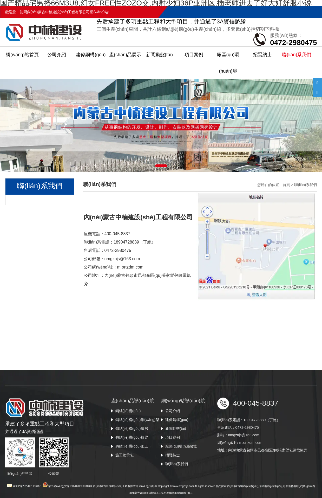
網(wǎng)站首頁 (22, 54)
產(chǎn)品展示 (125, 54)
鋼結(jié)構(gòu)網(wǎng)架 (137, 446)
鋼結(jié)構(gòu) (128, 437)
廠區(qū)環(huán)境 (228, 63)
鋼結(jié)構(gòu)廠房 (131, 455)
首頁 (286, 185)
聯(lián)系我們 (296, 54)
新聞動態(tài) (159, 54)
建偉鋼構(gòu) (91, 54)
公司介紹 (56, 54)
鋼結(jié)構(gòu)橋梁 (131, 463)
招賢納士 (262, 54)
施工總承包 (124, 481)
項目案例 (194, 54)
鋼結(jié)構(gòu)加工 (131, 472)
